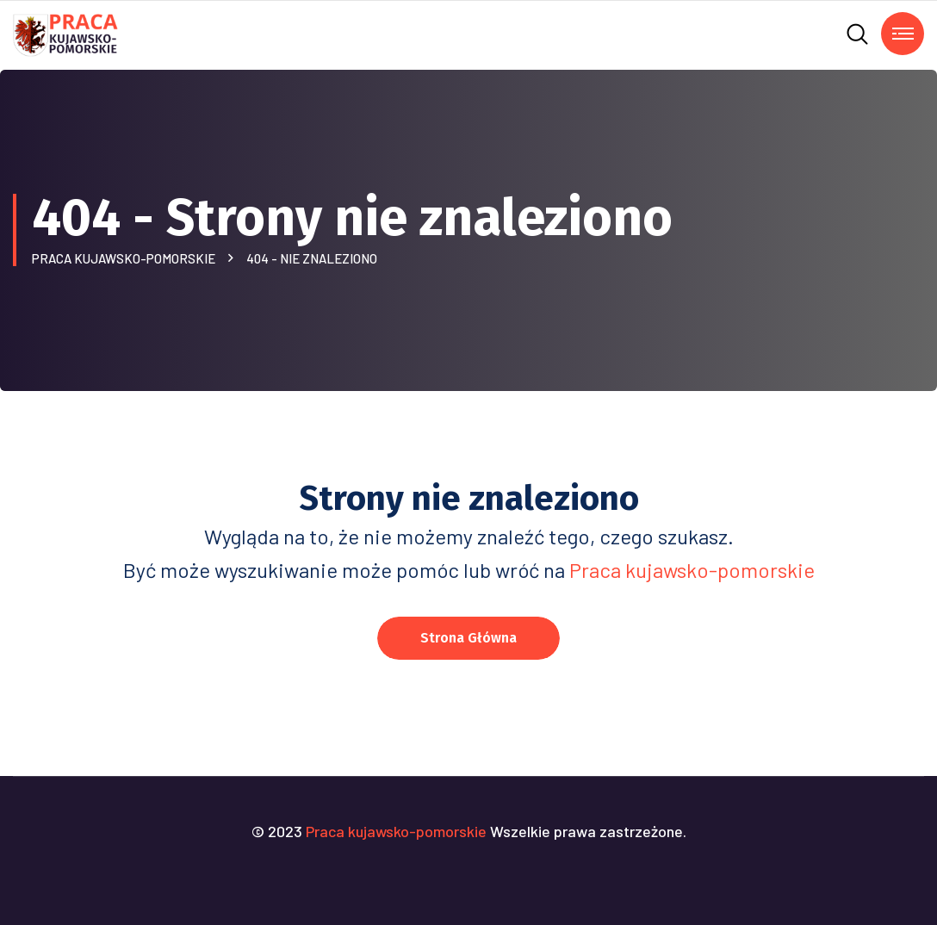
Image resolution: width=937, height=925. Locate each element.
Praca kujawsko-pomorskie (126, 258)
